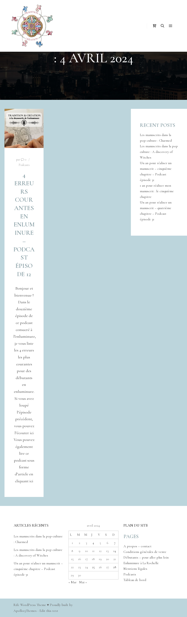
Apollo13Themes (25, 611)
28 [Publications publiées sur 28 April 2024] (114, 567)
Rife (16, 605)
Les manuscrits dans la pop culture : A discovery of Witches (159, 151)
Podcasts (24, 165)
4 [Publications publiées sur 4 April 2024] (93, 543)
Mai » (83, 582)
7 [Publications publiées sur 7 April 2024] (114, 543)
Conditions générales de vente (144, 552)
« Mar (72, 582)
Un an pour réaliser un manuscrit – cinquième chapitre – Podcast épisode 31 (38, 569)
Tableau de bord (134, 580)
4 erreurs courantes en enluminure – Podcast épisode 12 (24, 224)
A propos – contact (137, 546)
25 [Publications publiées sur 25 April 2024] (93, 567)
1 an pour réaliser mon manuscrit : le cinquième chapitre (157, 191)
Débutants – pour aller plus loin (146, 557)
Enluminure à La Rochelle (141, 563)
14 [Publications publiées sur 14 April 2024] (114, 551)
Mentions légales (135, 569)
